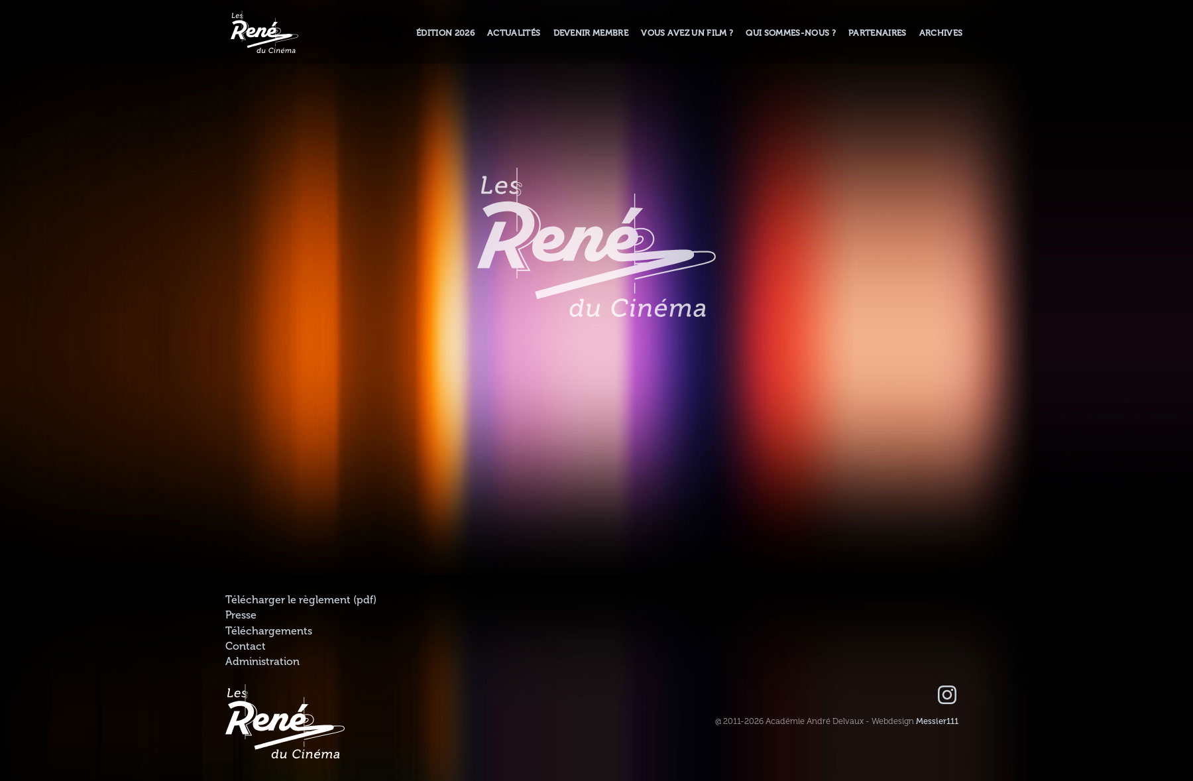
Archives (941, 33)
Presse (240, 615)
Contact (245, 646)
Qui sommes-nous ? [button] (790, 33)
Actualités (513, 33)
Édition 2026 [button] (445, 33)
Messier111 (937, 721)
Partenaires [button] (877, 33)
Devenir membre (590, 33)
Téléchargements (268, 631)
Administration (262, 662)
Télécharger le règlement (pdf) (300, 600)
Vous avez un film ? (687, 33)
